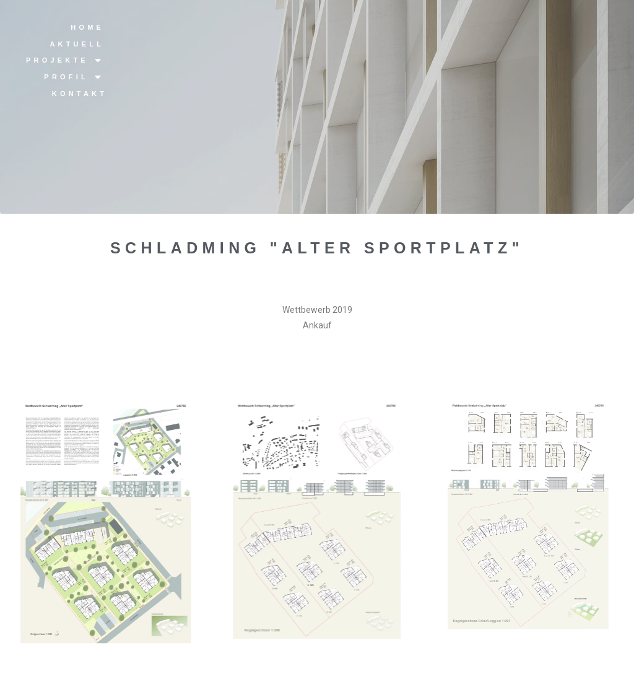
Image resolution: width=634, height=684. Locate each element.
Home (87, 27)
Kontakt (79, 93)
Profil (74, 77)
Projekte (65, 60)
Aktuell (77, 44)
